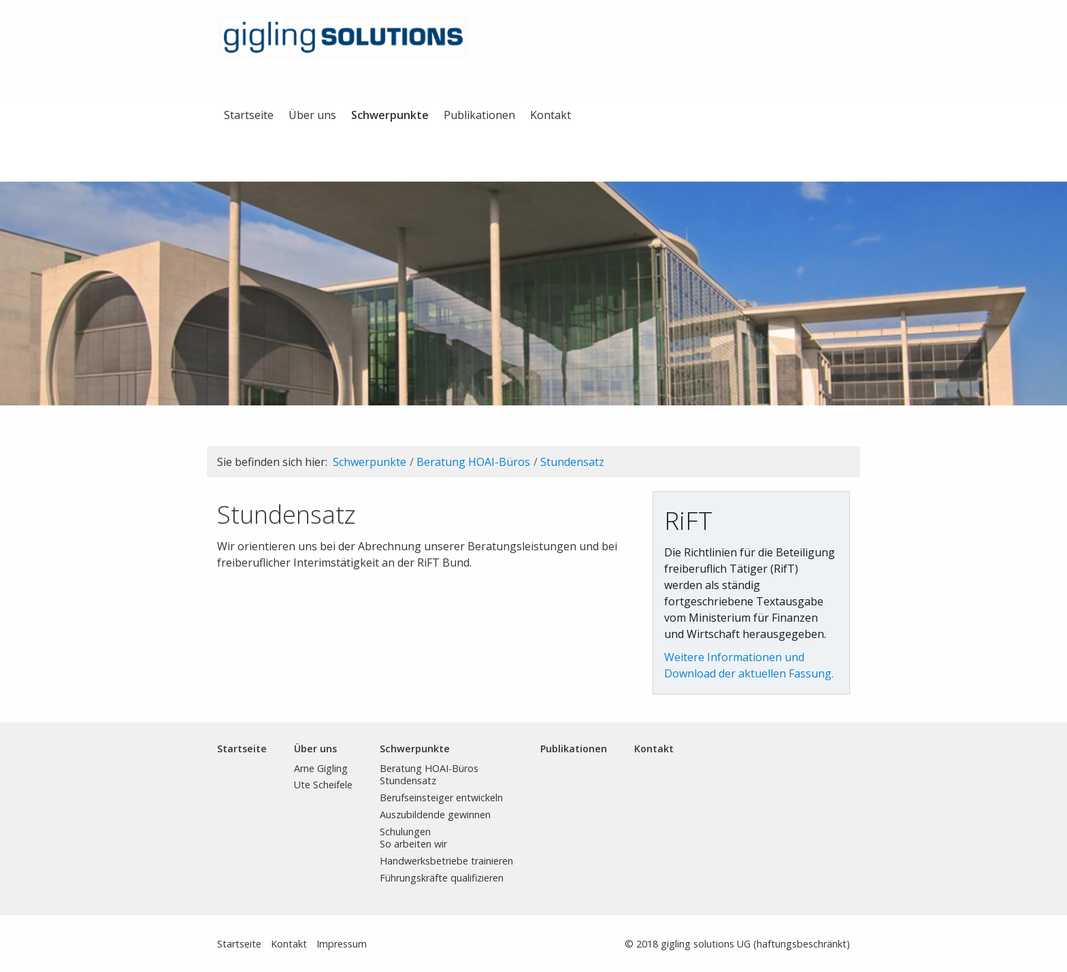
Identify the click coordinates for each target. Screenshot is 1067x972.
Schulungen (405, 831)
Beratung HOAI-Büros (473, 461)
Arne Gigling (321, 768)
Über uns (312, 114)
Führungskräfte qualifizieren (442, 877)
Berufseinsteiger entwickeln (441, 797)
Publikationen (479, 114)
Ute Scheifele (323, 784)
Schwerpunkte (390, 114)
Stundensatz (572, 461)
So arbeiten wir (413, 843)
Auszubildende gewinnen (435, 814)
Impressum (341, 943)
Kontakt (550, 114)
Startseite (249, 114)
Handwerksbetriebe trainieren (446, 860)
